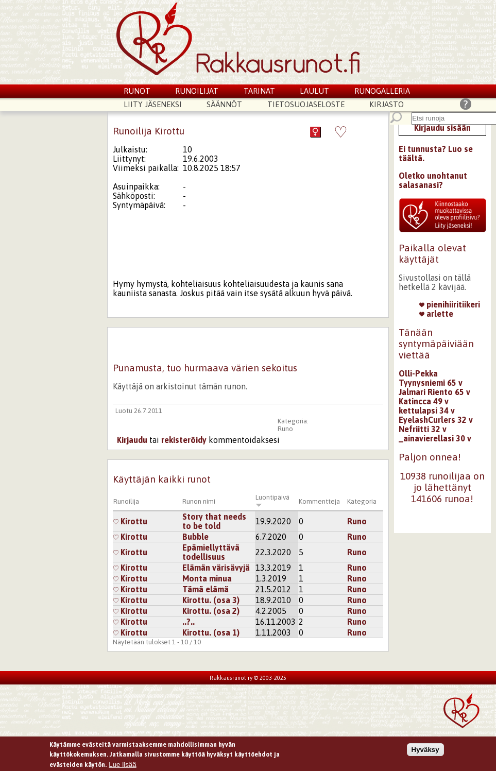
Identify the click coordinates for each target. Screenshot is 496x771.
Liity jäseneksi (153, 104)
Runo (285, 429)
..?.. (188, 621)
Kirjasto (386, 104)
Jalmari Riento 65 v (434, 392)
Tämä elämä (205, 589)
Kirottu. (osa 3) (211, 600)
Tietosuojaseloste (306, 104)
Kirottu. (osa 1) (211, 632)
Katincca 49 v (424, 401)
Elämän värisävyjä (216, 567)
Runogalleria (382, 91)
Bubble (195, 536)
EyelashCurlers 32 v (436, 419)
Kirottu (130, 521)
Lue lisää (122, 765)
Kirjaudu (132, 439)
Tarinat (259, 91)
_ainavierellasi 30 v (435, 438)
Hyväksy (425, 751)
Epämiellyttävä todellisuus (211, 552)
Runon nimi (198, 501)
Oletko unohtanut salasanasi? (433, 180)
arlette (436, 313)
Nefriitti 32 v (423, 429)
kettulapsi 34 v (427, 410)
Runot (137, 91)
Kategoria (362, 501)
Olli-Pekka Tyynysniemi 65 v (431, 378)
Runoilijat (196, 91)
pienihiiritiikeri (449, 304)
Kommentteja (319, 501)
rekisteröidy (184, 439)
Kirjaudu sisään (442, 127)
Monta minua (207, 578)
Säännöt (224, 104)
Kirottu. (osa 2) (211, 610)
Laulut (314, 91)
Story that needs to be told (214, 521)
